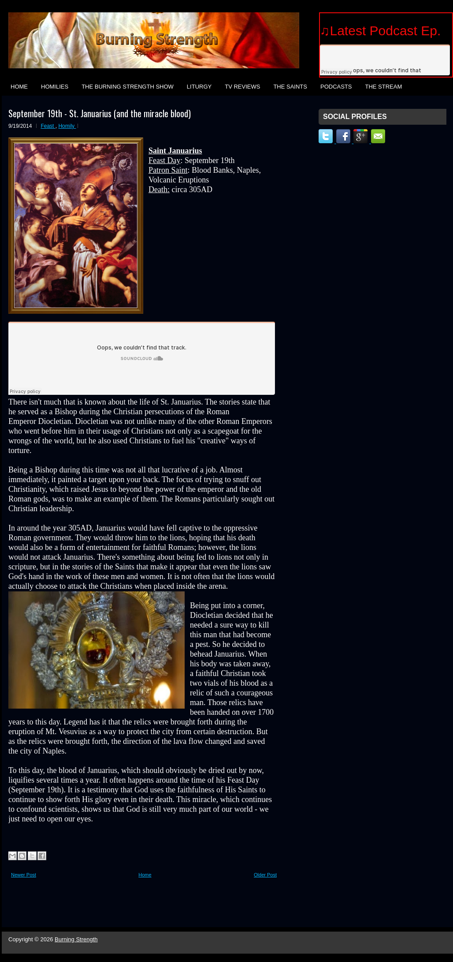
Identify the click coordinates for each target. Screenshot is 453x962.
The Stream (383, 86)
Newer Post (23, 874)
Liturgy (199, 86)
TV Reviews (242, 86)
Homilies (54, 86)
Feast (48, 126)
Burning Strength (76, 939)
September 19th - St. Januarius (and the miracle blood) (99, 113)
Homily (67, 126)
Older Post (265, 874)
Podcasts (336, 86)
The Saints (290, 86)
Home (19, 86)
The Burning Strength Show (128, 86)
